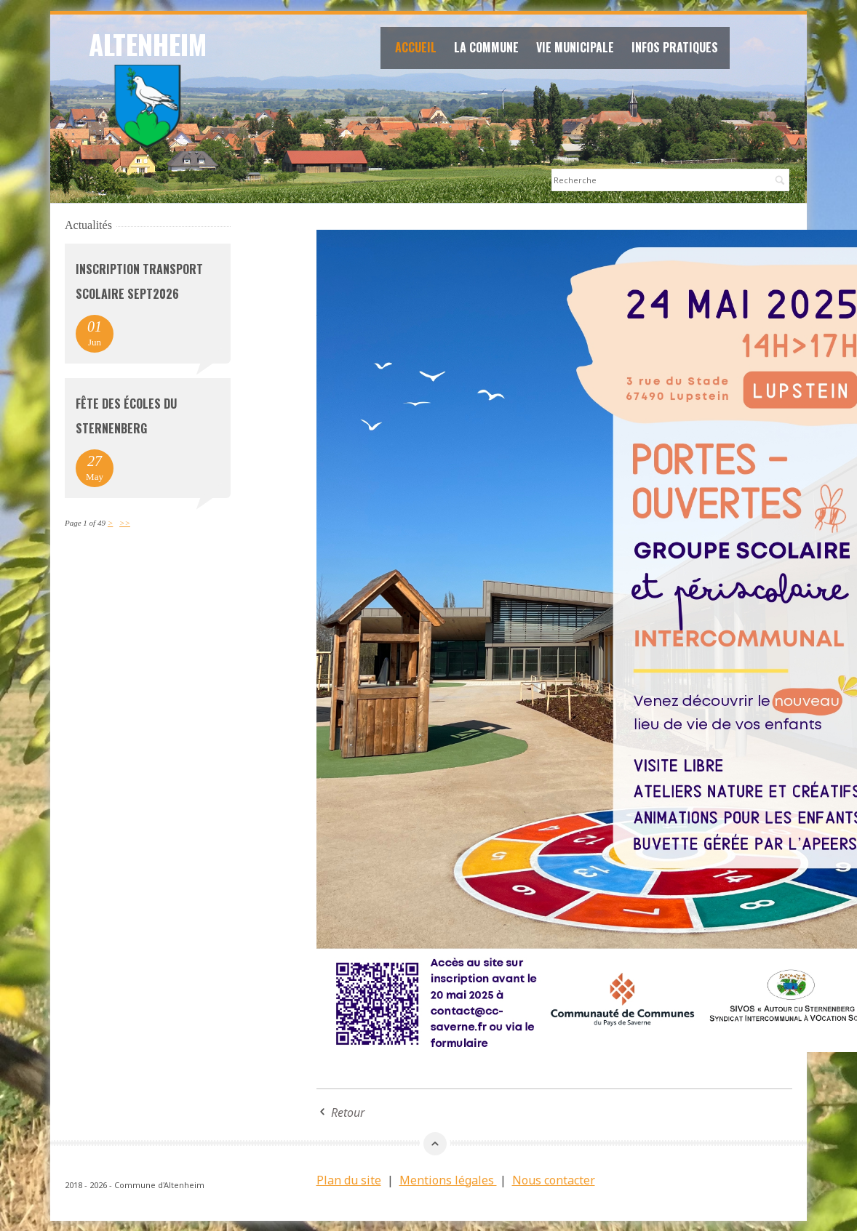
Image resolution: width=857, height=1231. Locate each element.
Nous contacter (553, 1179)
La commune (490, 49)
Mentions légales (448, 1179)
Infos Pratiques (679, 49)
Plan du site (348, 1179)
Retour (347, 1112)
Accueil (420, 49)
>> (124, 522)
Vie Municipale (579, 49)
